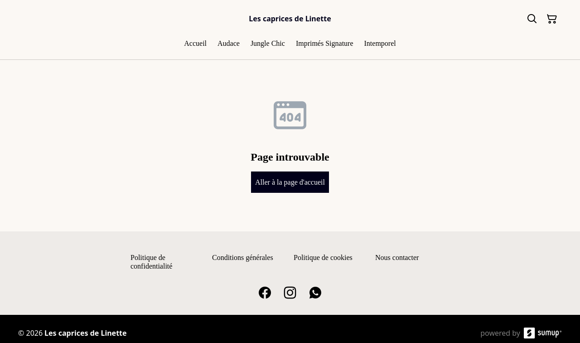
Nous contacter (397, 257)
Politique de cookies (323, 257)
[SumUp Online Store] (543, 333)
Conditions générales (242, 257)
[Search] (532, 19)
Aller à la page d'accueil (290, 182)
